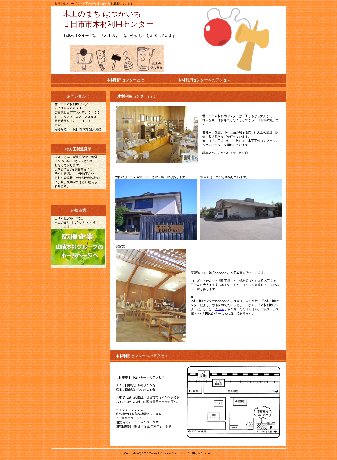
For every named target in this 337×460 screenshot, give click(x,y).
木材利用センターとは (125, 80)
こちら (219, 309)
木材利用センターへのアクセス (204, 80)
